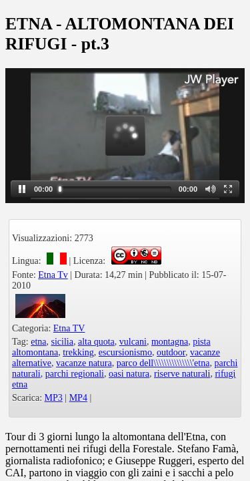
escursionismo (125, 352)
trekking (78, 352)
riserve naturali (182, 374)
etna (38, 342)
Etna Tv (52, 275)
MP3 (54, 398)
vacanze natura (84, 363)
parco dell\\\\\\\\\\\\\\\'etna (163, 363)
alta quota (96, 342)
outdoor (171, 352)
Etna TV (69, 328)
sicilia (62, 342)
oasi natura (129, 374)
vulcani (133, 342)
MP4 (78, 398)
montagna (169, 342)
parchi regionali (74, 374)
